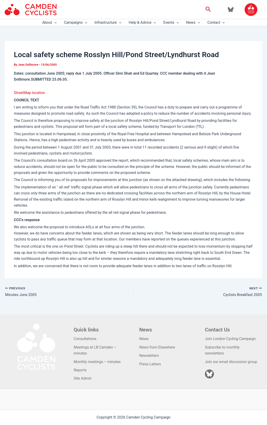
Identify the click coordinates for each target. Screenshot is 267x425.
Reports (80, 370)
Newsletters (149, 355)
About (49, 22)
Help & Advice (142, 22)
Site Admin (82, 378)
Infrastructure (108, 22)
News (193, 22)
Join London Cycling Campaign (230, 339)
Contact (216, 22)
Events (171, 22)
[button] (208, 9)
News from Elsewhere (157, 347)
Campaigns (75, 22)
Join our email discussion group (231, 362)
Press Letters (150, 364)
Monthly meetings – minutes (97, 362)
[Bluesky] (231, 9)
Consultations (85, 339)
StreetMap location (29, 93)
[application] (54, 22)
